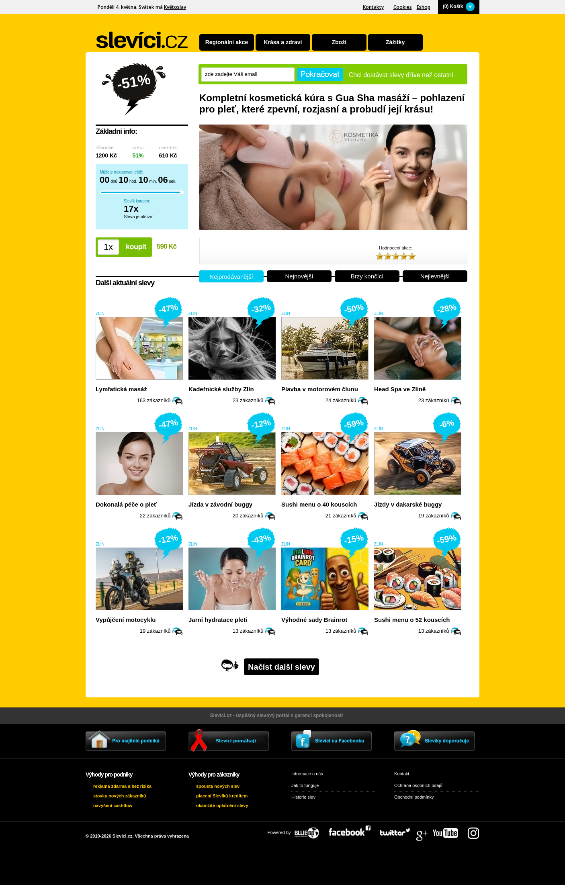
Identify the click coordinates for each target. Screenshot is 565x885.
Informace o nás (307, 773)
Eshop (423, 7)
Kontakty (373, 7)
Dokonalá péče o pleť (126, 504)
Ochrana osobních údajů (418, 785)
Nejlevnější (435, 276)
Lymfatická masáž (121, 389)
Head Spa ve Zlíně (400, 389)
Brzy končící (367, 276)
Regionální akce (226, 42)
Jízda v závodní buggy (220, 504)
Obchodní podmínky (414, 797)
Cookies (402, 7)
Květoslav (175, 7)
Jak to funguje (305, 785)
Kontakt (401, 773)
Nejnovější (299, 276)
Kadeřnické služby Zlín (221, 389)
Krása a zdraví (283, 42)
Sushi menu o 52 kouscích (412, 619)
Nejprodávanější (231, 276)
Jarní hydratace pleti (217, 619)
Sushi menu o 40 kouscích (319, 504)
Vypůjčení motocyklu (126, 619)
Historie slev (303, 797)
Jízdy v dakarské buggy (408, 504)
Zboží (339, 42)
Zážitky (395, 42)
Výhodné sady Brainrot (314, 619)
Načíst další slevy (281, 666)
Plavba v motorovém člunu (319, 389)
